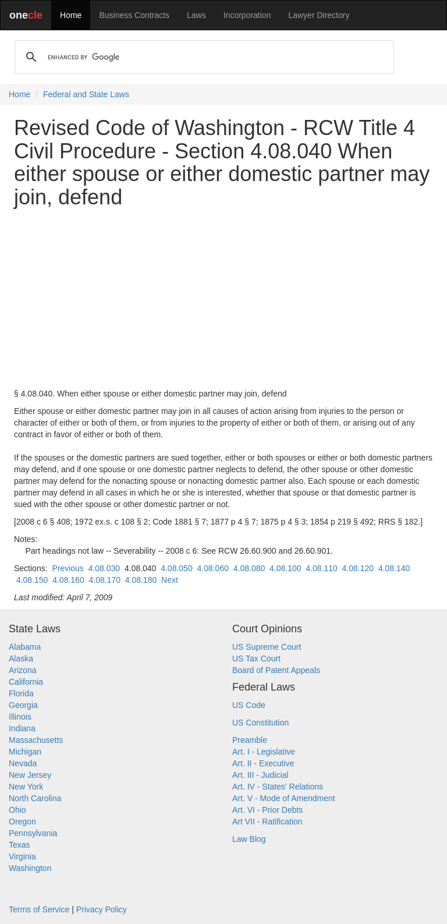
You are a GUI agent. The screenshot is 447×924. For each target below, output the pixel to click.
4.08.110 (322, 568)
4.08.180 (141, 580)
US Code (248, 705)
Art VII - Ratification (267, 821)
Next (169, 580)
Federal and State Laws (86, 94)
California (26, 681)
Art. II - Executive (263, 763)
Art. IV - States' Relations (277, 786)
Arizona (22, 670)
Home (70, 15)
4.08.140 (394, 568)
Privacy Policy (101, 909)
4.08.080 (249, 568)
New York (26, 786)
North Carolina (35, 798)
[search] (202, 57)
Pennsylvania (33, 833)
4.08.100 (285, 568)
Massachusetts (36, 740)
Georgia (23, 705)
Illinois (20, 716)
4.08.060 (213, 568)
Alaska (21, 658)
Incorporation (247, 15)
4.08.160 (68, 580)
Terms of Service (39, 909)
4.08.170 (104, 580)
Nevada (23, 763)
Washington (30, 868)
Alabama (25, 647)
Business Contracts (134, 15)
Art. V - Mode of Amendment (283, 798)
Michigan (25, 751)
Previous (67, 568)
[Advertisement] (223, 298)
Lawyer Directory (318, 15)
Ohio (17, 810)
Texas (19, 844)
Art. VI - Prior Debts (267, 810)
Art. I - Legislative (263, 751)
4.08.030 (104, 568)
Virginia (22, 856)
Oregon (22, 821)
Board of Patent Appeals (276, 670)
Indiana (22, 728)
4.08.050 (177, 568)
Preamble (249, 740)
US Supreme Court (266, 647)
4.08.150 (32, 580)
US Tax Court (256, 658)
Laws (196, 15)
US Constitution (260, 722)
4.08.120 (358, 568)
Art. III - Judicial (260, 775)
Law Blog (249, 839)
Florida (21, 693)
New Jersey (30, 775)
